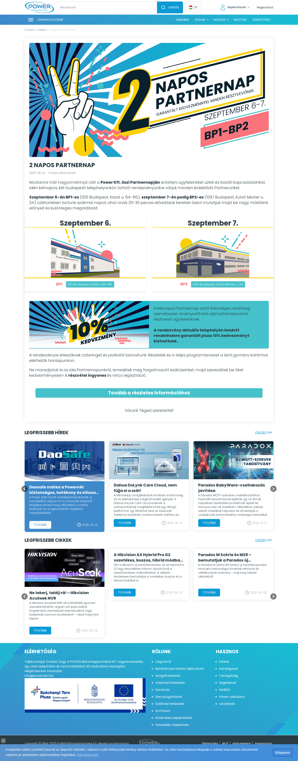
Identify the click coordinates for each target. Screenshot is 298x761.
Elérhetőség (261, 20)
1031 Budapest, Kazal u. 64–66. (90, 284)
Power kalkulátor (232, 697)
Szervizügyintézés (168, 697)
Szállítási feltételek (169, 704)
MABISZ (224, 689)
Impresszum (263, 743)
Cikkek (41, 30)
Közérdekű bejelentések (173, 718)
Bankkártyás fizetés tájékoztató (179, 668)
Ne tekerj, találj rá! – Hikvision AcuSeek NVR (59, 595)
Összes (264, 432)
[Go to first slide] (273, 489)
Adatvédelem (241, 743)
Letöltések (227, 704)
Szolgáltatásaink (167, 675)
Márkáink (182, 20)
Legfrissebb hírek (46, 432)
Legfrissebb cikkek (48, 540)
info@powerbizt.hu (39, 675)
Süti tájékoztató (87, 755)
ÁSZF (225, 743)
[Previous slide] (24, 489)
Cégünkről (163, 661)
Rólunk (200, 20)
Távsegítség (228, 675)
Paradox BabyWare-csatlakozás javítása (231, 487)
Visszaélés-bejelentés (172, 725)
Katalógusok (228, 668)
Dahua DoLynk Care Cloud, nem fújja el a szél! (145, 487)
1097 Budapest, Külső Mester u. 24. (218, 284)
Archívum (162, 711)
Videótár (239, 20)
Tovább (40, 524)
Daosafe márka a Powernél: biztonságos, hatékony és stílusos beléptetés (63, 489)
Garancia (162, 689)
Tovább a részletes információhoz (149, 393)
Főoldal (29, 30)
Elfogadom (282, 752)
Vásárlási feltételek (170, 682)
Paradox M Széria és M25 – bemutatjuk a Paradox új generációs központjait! (224, 557)
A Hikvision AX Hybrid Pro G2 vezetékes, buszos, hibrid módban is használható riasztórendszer (148, 557)
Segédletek (227, 682)
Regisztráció (265, 7)
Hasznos (219, 20)
